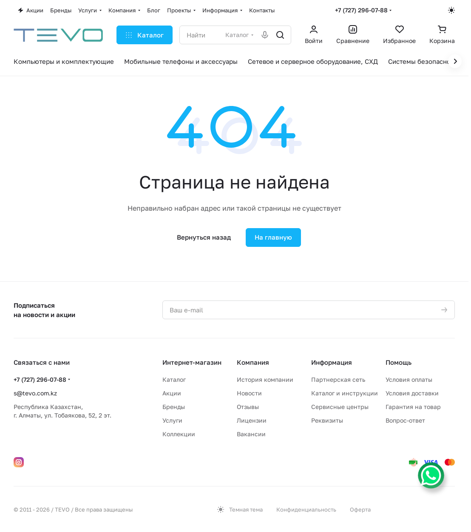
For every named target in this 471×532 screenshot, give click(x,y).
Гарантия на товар (413, 406)
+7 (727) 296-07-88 (361, 10)
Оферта (360, 509)
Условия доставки (412, 393)
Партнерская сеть (338, 379)
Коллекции (178, 434)
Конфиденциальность (306, 509)
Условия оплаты (409, 379)
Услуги (172, 420)
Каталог (174, 379)
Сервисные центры (340, 406)
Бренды (173, 406)
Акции (171, 393)
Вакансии (251, 434)
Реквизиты (327, 420)
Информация (331, 362)
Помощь (398, 362)
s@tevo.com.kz (35, 393)
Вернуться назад (204, 237)
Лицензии (252, 420)
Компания (253, 362)
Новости (249, 393)
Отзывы (248, 406)
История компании (265, 379)
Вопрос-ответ (405, 420)
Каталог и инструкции (344, 393)
